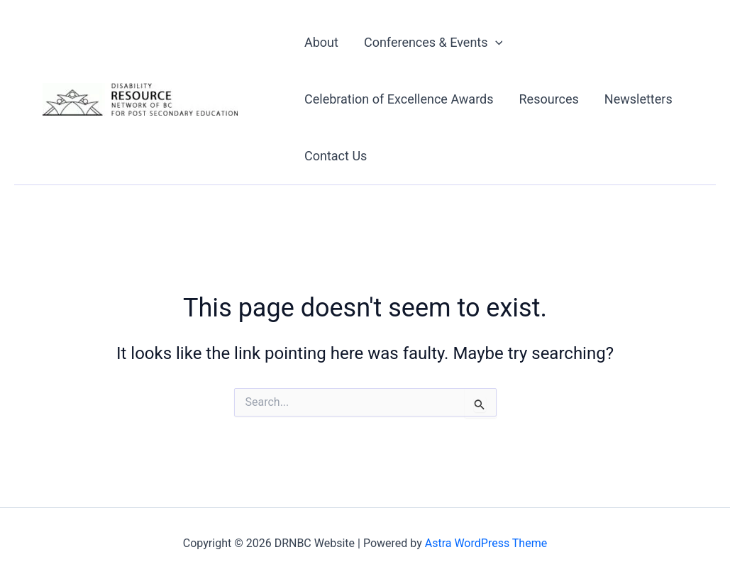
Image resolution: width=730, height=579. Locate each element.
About (321, 42)
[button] (495, 42)
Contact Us (335, 155)
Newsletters (638, 99)
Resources (549, 99)
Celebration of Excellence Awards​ (399, 99)
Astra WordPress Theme (486, 543)
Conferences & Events (433, 42)
